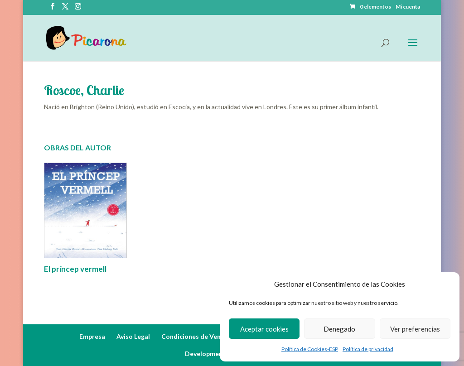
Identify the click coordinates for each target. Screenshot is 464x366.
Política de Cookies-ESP (309, 349)
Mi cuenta (408, 7)
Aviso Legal (133, 336)
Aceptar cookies (264, 329)
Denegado (339, 329)
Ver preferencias (415, 329)
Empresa (92, 336)
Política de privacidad (368, 349)
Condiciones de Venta (194, 336)
